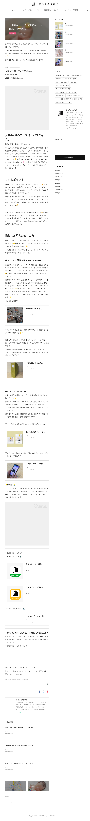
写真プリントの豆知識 (74, 75)
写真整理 (60, 95)
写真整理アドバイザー (51, 10)
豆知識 (59, 78)
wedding (59, 99)
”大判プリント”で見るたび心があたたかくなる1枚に (21, 747)
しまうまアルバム (62, 85)
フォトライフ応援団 (70, 10)
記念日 (68, 99)
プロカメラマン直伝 (73, 95)
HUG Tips (12, 33)
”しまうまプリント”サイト (30, 10)
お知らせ (78, 99)
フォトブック (61, 82)
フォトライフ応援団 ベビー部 (66, 92)
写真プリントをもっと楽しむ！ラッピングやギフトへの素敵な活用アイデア (29, 765)
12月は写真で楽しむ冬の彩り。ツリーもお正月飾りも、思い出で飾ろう (27, 729)
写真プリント (70, 78)
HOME (14, 10)
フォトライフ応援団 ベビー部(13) (20, 681)
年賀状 (73, 82)
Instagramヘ (69, 157)
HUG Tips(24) (8, 681)
